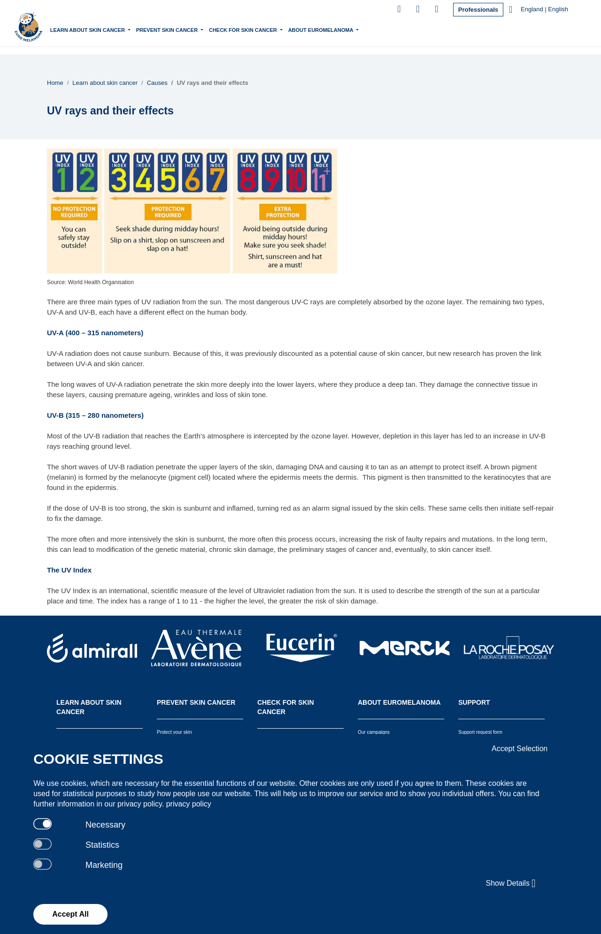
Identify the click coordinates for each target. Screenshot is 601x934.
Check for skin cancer (283, 29)
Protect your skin (174, 732)
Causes (157, 82)
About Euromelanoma (361, 29)
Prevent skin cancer (207, 29)
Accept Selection (519, 749)
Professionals (478, 9)
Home (77, 30)
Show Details (511, 883)
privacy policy (188, 804)
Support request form (480, 732)
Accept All (70, 914)
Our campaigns (374, 732)
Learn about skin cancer (128, 29)
